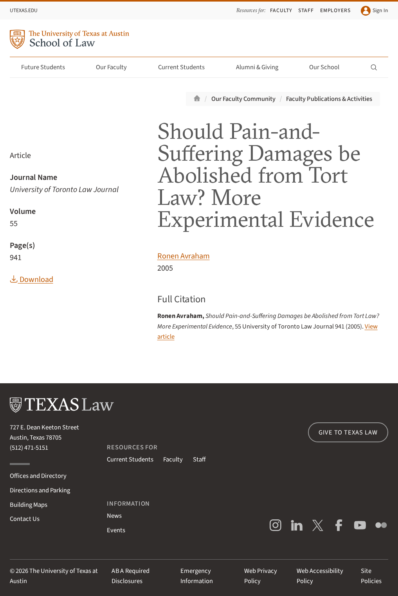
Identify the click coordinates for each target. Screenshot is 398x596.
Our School (328, 67)
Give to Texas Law (348, 432)
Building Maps (28, 505)
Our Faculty (116, 67)
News (114, 516)
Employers (335, 10)
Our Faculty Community (243, 99)
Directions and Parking (40, 490)
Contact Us (25, 519)
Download (31, 279)
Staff (306, 10)
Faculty (281, 10)
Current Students (186, 67)
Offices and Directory (38, 476)
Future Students (47, 67)
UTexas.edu (24, 10)
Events (116, 530)
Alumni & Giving (261, 67)
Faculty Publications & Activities (329, 99)
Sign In (374, 11)
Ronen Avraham (183, 256)
